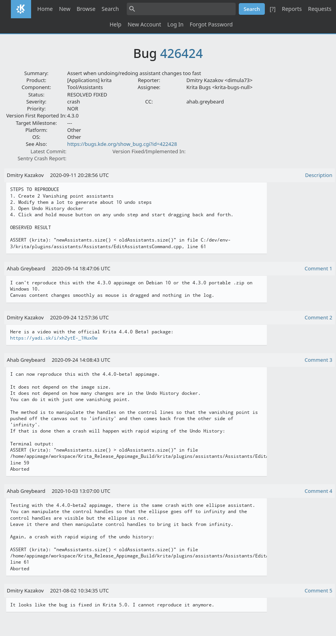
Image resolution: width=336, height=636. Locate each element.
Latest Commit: (48, 151)
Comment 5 (318, 590)
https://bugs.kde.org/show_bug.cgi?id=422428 (122, 143)
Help (116, 24)
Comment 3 (318, 359)
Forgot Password (211, 24)
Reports (292, 8)
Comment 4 (318, 490)
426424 (181, 53)
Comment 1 (318, 268)
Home (45, 8)
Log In (175, 24)
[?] (272, 8)
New (64, 8)
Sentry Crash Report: (42, 158)
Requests (319, 8)
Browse (86, 8)
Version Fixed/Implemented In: (149, 151)
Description (318, 175)
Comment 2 (318, 317)
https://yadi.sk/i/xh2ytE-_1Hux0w (53, 338)
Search (110, 8)
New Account (144, 24)
